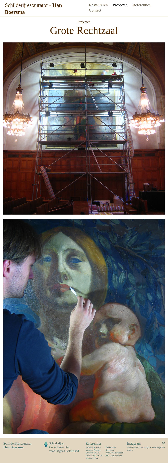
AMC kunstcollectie (114, 455)
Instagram (134, 443)
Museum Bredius (93, 450)
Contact (95, 10)
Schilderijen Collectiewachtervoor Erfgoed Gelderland (64, 447)
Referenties (142, 5)
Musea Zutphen (92, 455)
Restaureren (98, 5)
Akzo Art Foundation (114, 453)
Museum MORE (93, 453)
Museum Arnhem (93, 447)
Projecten (120, 5)
